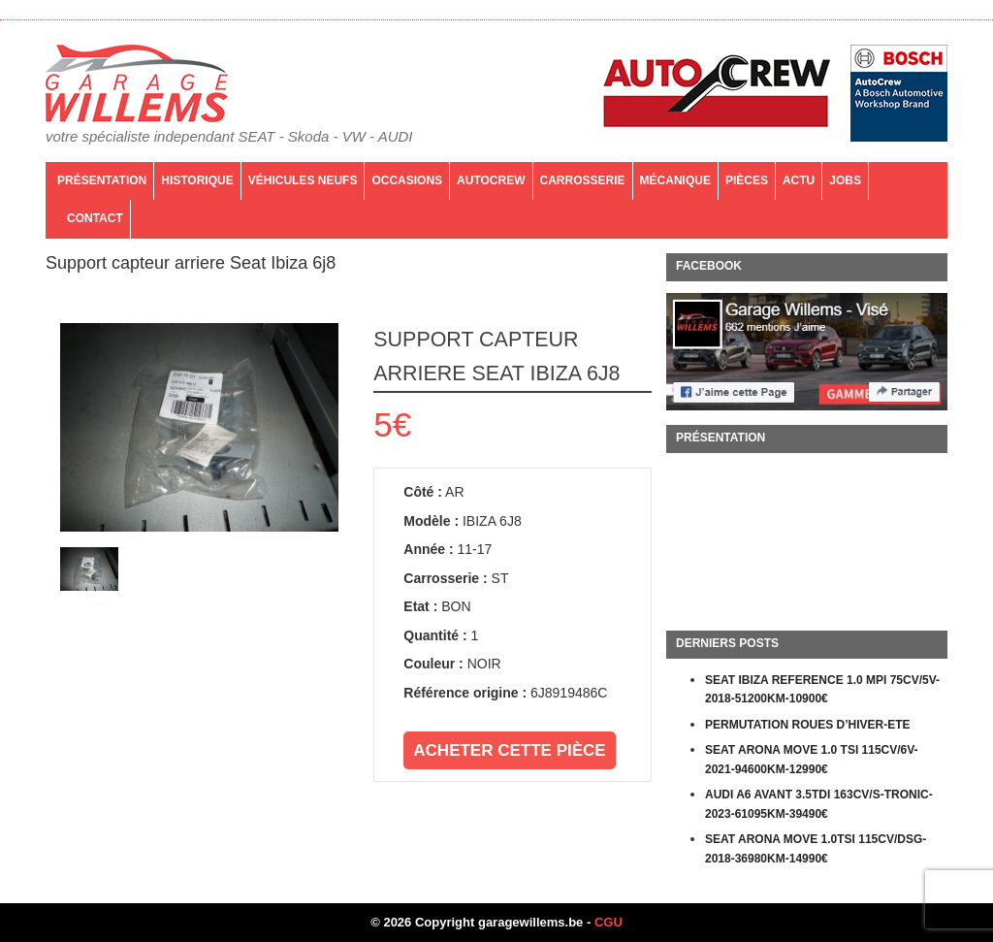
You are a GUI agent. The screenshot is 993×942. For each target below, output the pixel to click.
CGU (608, 922)
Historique (197, 180)
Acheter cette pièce (509, 750)
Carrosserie (582, 180)
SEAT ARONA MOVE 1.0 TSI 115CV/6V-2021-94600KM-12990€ (811, 759)
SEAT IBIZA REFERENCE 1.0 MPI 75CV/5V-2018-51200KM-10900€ (822, 689)
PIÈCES (746, 180)
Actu (799, 180)
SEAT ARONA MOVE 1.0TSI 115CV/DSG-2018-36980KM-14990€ (815, 848)
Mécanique (675, 180)
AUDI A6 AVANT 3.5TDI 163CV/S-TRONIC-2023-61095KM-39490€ (819, 804)
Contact (95, 218)
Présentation (101, 180)
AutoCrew (491, 180)
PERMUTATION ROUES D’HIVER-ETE (808, 724)
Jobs (845, 180)
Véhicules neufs (303, 180)
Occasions (406, 180)
